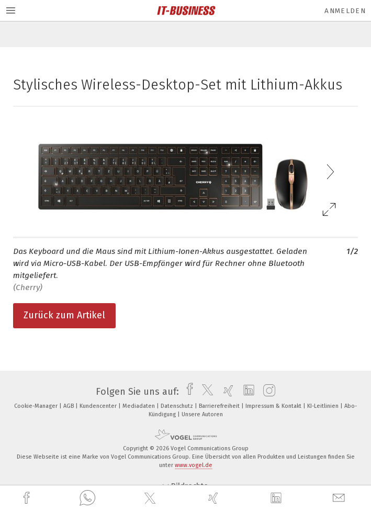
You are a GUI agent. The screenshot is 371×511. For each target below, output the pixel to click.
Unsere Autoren (202, 414)
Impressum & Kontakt (274, 406)
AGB (69, 406)
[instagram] (266, 391)
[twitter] (151, 498)
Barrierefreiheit (220, 406)
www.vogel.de (193, 465)
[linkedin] (277, 498)
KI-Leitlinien (323, 406)
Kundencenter (99, 406)
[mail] (340, 498)
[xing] (214, 498)
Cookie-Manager (36, 406)
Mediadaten (139, 406)
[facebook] (28, 498)
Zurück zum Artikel (64, 315)
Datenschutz (178, 406)
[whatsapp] (87, 498)
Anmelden (345, 10)
